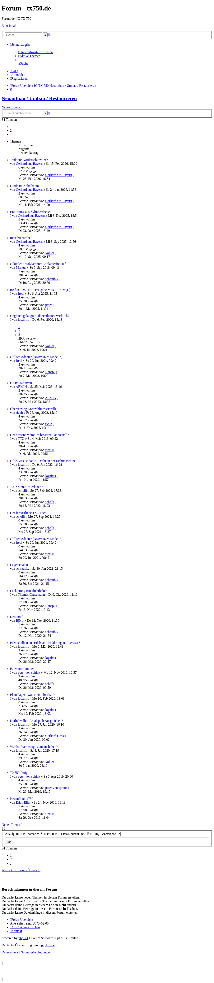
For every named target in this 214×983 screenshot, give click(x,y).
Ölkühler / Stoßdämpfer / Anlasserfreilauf (38, 264)
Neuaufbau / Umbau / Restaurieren (39, 98)
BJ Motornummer (22, 668)
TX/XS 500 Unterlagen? (26, 487)
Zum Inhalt (9, 25)
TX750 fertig (19, 772)
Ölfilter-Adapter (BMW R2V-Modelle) (36, 357)
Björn (19, 620)
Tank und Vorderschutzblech (29, 160)
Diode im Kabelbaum (24, 186)
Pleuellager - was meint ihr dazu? (32, 694)
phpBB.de (48, 945)
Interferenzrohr (20, 238)
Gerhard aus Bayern (29, 163)
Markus (21, 267)
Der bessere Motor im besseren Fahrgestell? (39, 435)
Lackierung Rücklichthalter (28, 591)
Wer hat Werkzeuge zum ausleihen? (34, 746)
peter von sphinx (29, 672)
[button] (10, 134)
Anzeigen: (22, 833)
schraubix (51, 279)
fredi (21, 293)
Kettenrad (16, 617)
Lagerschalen (19, 565)
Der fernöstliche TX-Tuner (28, 513)
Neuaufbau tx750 (21, 798)
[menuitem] (35, 52)
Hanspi (50, 372)
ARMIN (21, 386)
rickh (19, 412)
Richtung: (104, 833)
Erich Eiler (23, 802)
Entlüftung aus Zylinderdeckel (30, 212)
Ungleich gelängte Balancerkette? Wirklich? (39, 316)
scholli (22, 490)
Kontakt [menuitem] (16, 931)
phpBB (23, 938)
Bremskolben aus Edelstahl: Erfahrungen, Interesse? (45, 643)
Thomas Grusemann (31, 594)
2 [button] (11, 130)
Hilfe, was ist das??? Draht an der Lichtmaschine (43, 461)
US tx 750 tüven (21, 383)
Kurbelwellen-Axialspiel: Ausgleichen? (36, 720)
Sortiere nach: (63, 833)
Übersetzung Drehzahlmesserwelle (33, 409)
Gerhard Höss (54, 736)
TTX (21, 438)
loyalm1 (23, 319)
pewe (48, 305)
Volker (49, 253)
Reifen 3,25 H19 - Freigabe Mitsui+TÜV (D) (40, 290)
